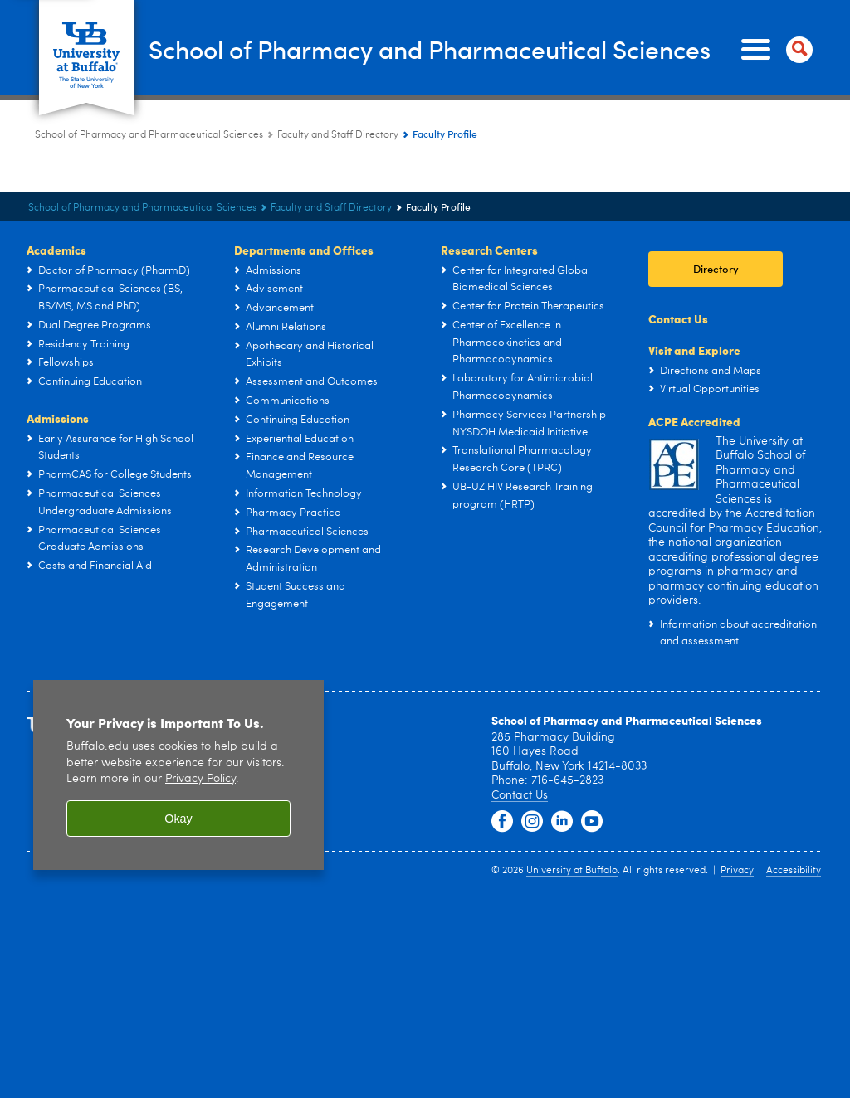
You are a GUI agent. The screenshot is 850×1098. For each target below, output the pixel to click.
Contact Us (678, 318)
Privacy (737, 871)
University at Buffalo (572, 871)
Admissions (58, 418)
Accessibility (793, 871)
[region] (178, 775)
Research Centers (489, 249)
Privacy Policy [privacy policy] (200, 779)
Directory (716, 268)
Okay (178, 818)
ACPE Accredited (694, 421)
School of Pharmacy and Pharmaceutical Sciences (430, 49)
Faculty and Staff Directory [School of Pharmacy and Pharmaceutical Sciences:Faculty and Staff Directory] (337, 135)
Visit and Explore (694, 350)
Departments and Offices (304, 249)
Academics (56, 249)
